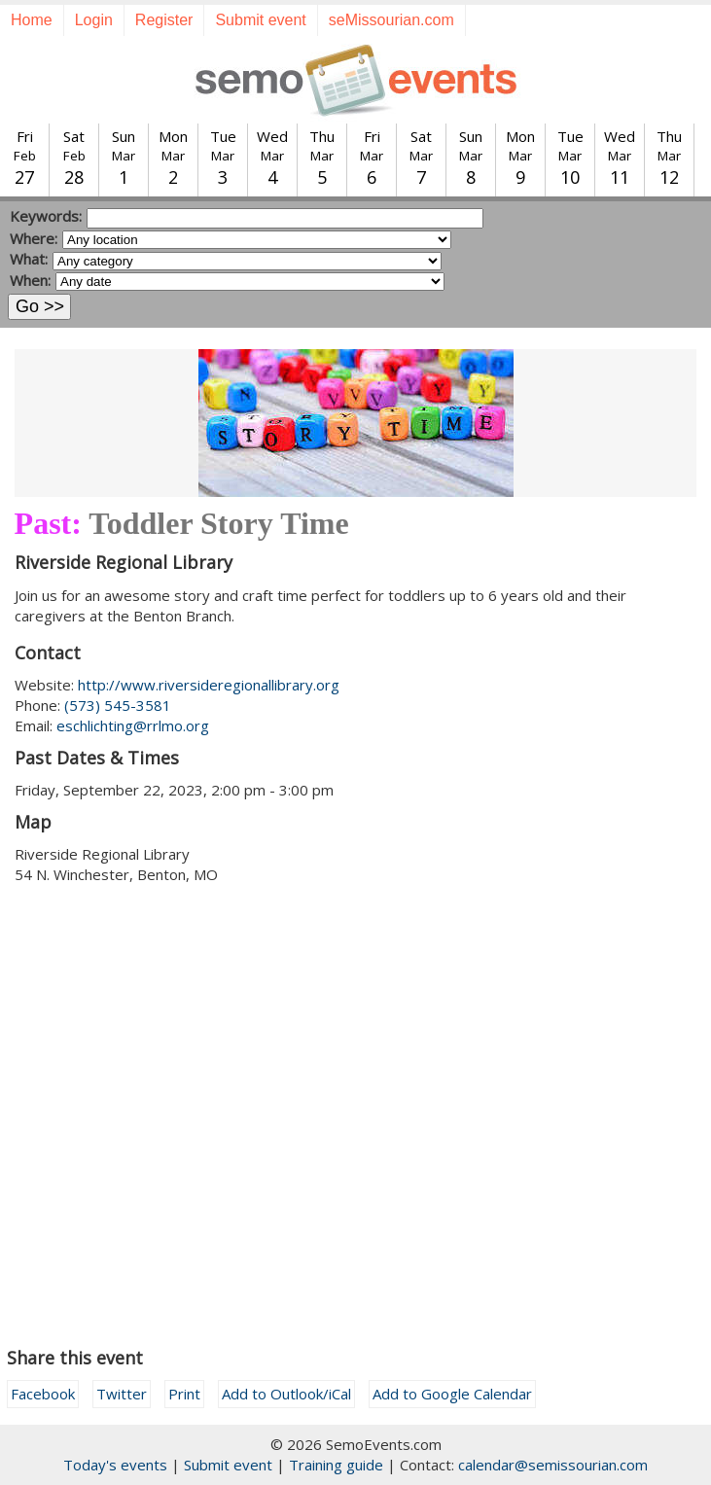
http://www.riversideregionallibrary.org (208, 684)
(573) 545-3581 (117, 705)
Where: (33, 238)
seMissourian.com (391, 20)
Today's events (115, 1464)
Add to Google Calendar (452, 1393)
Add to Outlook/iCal (286, 1393)
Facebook (43, 1393)
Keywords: (46, 216)
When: (30, 280)
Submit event (260, 20)
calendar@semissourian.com (553, 1464)
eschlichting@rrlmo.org (132, 725)
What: (29, 258)
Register (164, 20)
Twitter (121, 1393)
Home (32, 20)
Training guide (336, 1464)
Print (184, 1393)
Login (94, 20)
